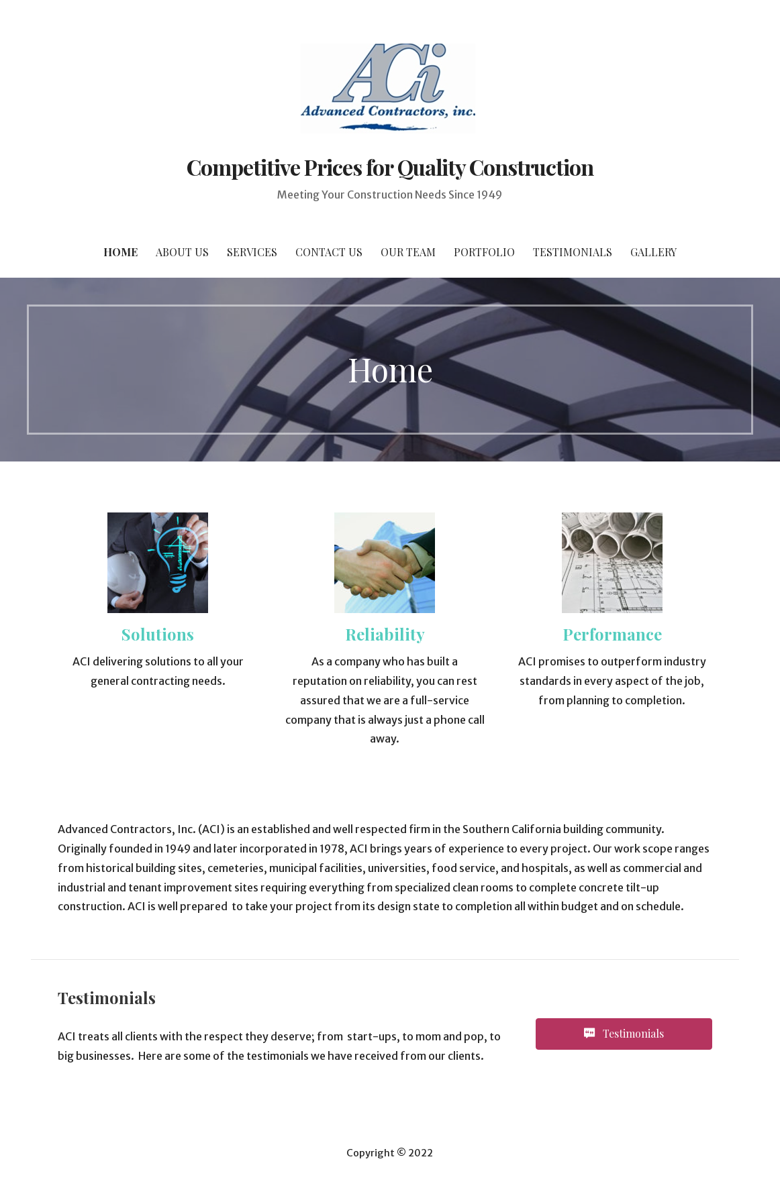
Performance (612, 634)
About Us (182, 252)
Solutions (157, 634)
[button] (624, 1034)
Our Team (408, 252)
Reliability (385, 634)
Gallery (653, 252)
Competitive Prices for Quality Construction (390, 166)
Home (120, 252)
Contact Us (328, 252)
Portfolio (484, 252)
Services (252, 252)
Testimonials (572, 252)
